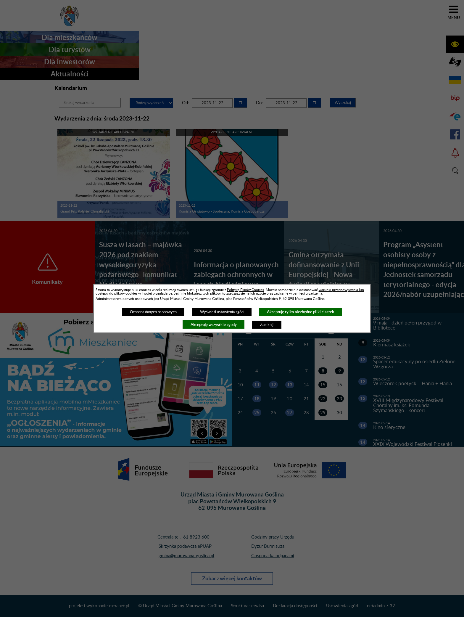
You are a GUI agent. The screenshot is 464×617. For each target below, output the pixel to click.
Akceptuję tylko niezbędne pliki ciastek (300, 312)
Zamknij (266, 325)
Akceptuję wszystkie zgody (214, 324)
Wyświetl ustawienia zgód (222, 312)
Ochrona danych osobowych (153, 312)
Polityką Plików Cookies (245, 290)
